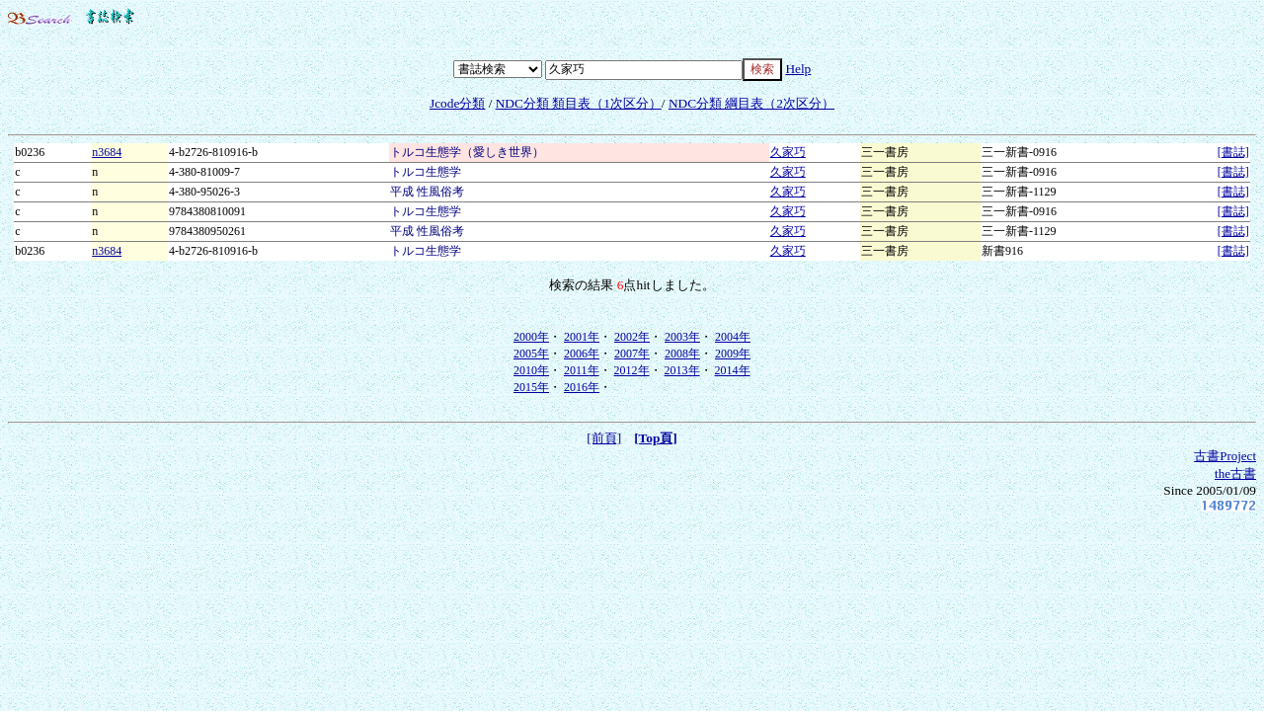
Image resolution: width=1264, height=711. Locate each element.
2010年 (531, 370)
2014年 (732, 370)
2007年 (632, 353)
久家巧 (788, 152)
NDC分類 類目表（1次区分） (579, 103)
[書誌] (1233, 152)
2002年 (632, 337)
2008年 (682, 353)
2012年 (632, 370)
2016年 (581, 387)
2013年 (682, 370)
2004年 (732, 337)
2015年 (531, 387)
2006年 (581, 353)
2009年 (732, 353)
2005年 (531, 353)
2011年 (581, 370)
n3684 (106, 152)
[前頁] (604, 438)
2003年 (682, 337)
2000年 (531, 337)
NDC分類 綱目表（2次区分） (751, 103)
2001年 (581, 337)
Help (798, 68)
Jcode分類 (457, 103)
